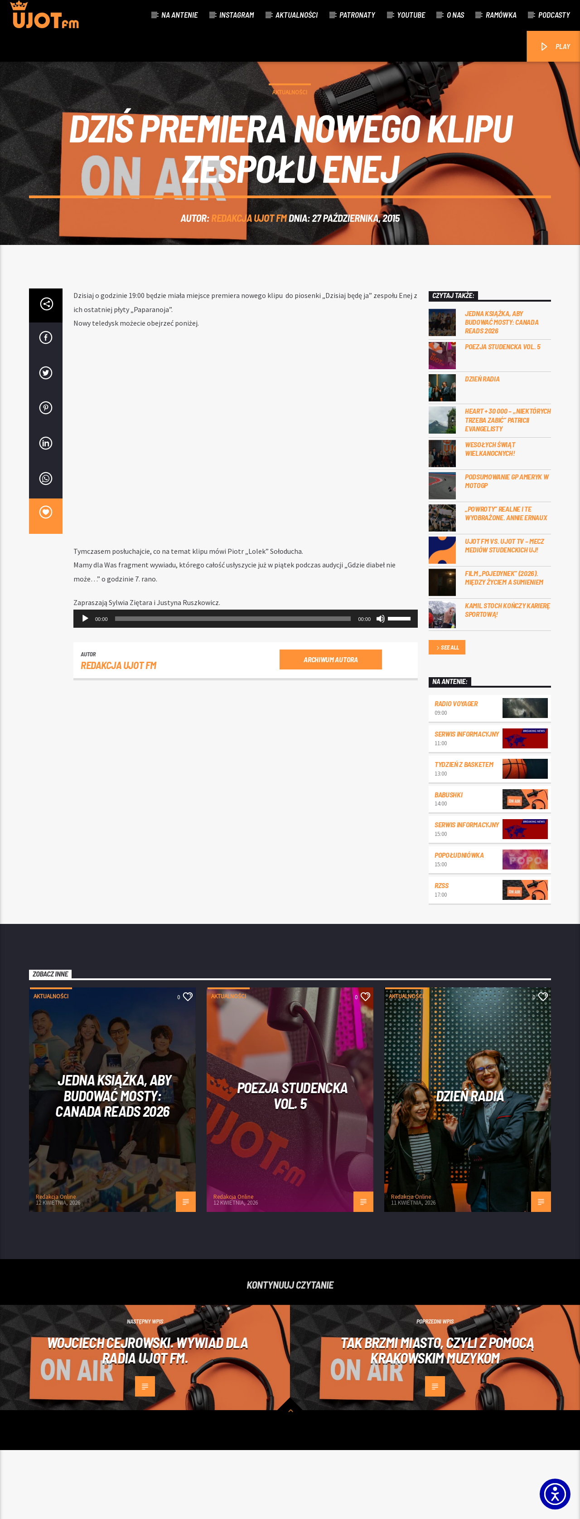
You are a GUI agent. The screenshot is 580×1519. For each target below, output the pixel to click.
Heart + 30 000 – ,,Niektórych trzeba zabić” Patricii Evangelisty (508, 488)
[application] (245, 688)
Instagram (236, 14)
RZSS (442, 954)
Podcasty (554, 14)
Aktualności (297, 14)
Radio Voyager (456, 772)
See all (447, 717)
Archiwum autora (331, 728)
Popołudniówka (459, 923)
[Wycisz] (380, 687)
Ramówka (501, 14)
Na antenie (179, 14)
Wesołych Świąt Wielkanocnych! (490, 517)
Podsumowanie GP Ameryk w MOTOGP (506, 549)
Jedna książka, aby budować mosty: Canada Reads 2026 (501, 391)
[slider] (233, 687)
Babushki (448, 863)
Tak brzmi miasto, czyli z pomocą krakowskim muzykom (437, 1419)
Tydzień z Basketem (464, 833)
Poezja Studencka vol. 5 (503, 415)
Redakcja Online (56, 1266)
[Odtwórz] (85, 687)
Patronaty (357, 14)
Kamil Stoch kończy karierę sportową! (507, 678)
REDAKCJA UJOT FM (249, 252)
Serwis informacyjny (467, 802)
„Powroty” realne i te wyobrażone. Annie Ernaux (506, 582)
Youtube (411, 14)
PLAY (554, 47)
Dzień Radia (482, 447)
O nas (455, 14)
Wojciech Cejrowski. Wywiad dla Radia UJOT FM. (147, 1419)
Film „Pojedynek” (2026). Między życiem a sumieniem (504, 646)
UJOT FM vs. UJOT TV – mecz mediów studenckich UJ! (504, 614)
